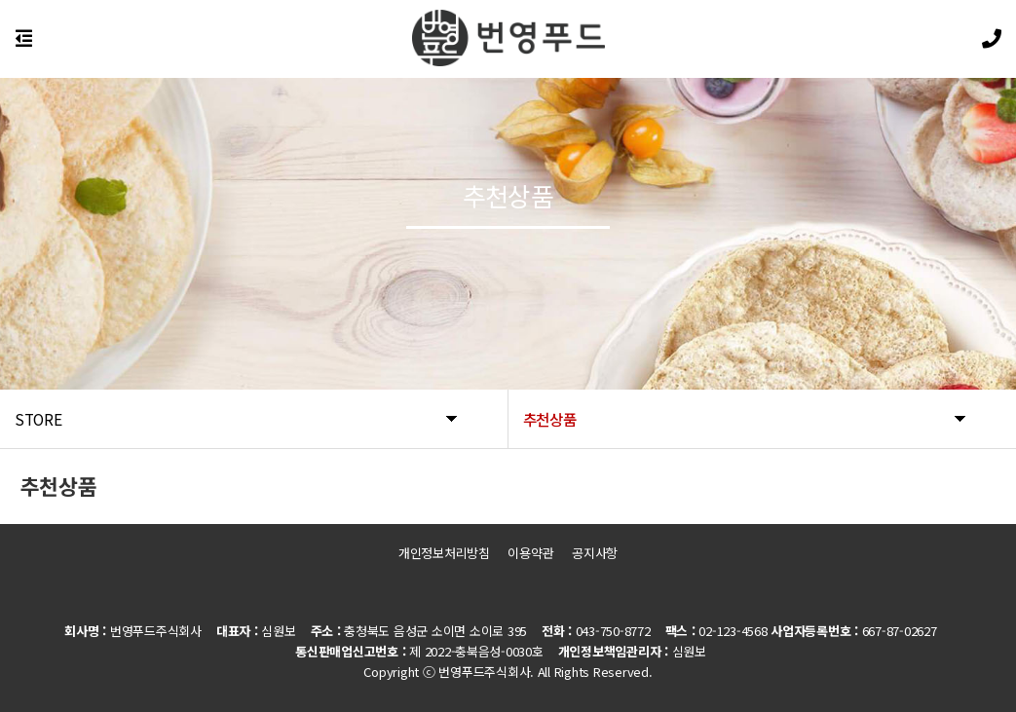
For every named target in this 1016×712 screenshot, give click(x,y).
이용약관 (530, 552)
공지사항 (595, 552)
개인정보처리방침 (444, 552)
